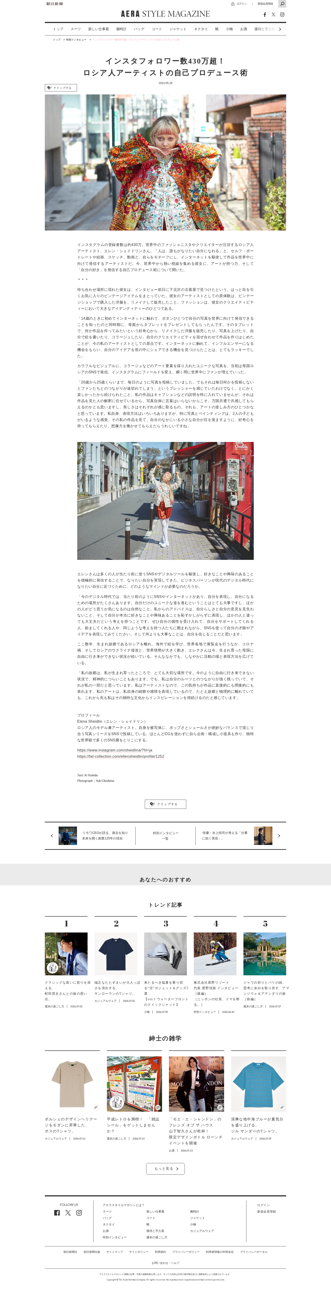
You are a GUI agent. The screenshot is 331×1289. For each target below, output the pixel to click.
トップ (58, 29)
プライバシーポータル (254, 1252)
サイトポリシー (138, 1252)
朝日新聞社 (70, 1252)
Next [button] (271, 29)
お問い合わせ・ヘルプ (165, 1263)
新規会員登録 (265, 3)
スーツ (76, 29)
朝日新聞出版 (92, 1252)
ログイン (242, 3)
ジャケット (178, 29)
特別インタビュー (115, 1237)
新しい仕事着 (98, 29)
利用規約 (160, 1252)
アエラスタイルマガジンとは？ (124, 1205)
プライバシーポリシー (186, 1252)
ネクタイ (201, 29)
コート (157, 29)
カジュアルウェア (202, 1231)
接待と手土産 (155, 1231)
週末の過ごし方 (156, 1237)
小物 (229, 29)
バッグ (139, 29)
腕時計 (121, 29)
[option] (54, 29)
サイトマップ (114, 1252)
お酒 (243, 29)
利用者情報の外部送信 (220, 1252)
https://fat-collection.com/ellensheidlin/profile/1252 (120, 756)
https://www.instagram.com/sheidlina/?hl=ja (114, 750)
